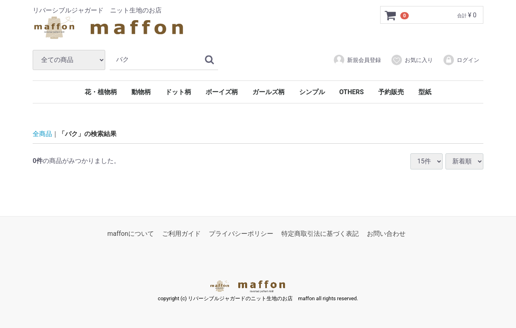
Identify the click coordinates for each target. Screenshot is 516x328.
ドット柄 (178, 92)
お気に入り (412, 60)
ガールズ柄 (268, 92)
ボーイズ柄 (222, 92)
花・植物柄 (101, 92)
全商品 (42, 134)
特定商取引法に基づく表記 (320, 233)
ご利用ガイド (181, 233)
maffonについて (130, 233)
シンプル (312, 92)
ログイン (461, 60)
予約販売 (391, 92)
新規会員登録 (357, 60)
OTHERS (351, 92)
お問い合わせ (386, 233)
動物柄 (141, 92)
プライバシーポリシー (241, 233)
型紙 (424, 92)
